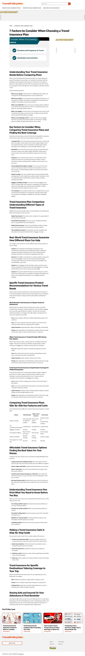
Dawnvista (21, 654)
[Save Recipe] (19, 615)
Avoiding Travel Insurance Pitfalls (11, 8)
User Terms (52, 644)
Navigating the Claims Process (51, 8)
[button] (12, 643)
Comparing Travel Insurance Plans (32, 8)
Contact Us (60, 644)
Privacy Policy (61, 641)
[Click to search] (69, 4)
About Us (51, 641)
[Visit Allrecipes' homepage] (15, 3)
